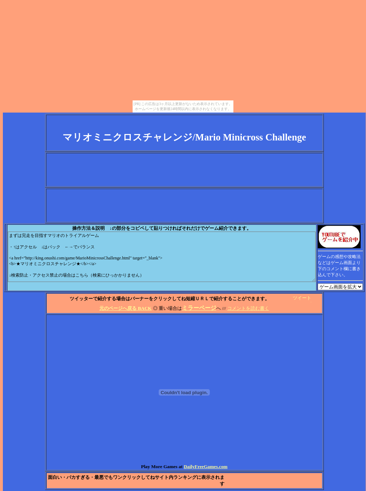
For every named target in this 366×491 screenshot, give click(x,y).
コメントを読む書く (248, 308)
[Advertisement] (184, 170)
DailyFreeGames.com (205, 466)
